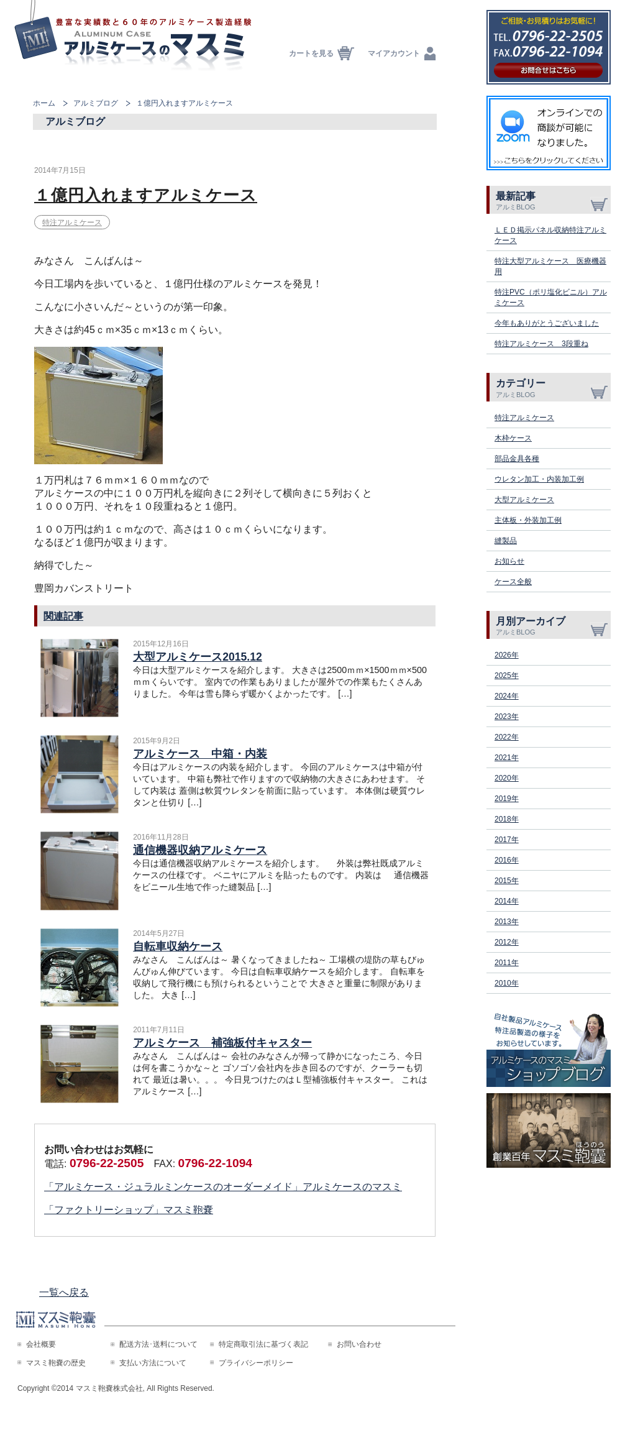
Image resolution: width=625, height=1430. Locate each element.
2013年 (507, 921)
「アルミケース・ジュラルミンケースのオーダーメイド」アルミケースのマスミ (223, 1186)
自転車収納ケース (177, 946)
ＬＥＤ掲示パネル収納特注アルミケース (550, 235)
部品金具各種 (517, 458)
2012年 (507, 942)
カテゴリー (553, 388)
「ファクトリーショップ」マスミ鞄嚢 (128, 1209)
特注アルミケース (72, 222)
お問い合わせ (359, 1344)
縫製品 (506, 540)
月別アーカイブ (553, 626)
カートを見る (311, 53)
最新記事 (553, 201)
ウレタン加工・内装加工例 (539, 479)
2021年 (507, 757)
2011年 (507, 962)
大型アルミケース (524, 499)
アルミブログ (95, 103)
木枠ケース (513, 438)
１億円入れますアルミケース (145, 195)
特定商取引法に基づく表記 (263, 1344)
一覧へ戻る (64, 1292)
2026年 (507, 655)
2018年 (507, 819)
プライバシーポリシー (256, 1363)
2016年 (507, 860)
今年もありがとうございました (547, 323)
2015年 (507, 880)
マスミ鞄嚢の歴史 (56, 1363)
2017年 (507, 839)
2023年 (507, 716)
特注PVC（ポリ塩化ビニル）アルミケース (551, 297)
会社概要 (41, 1344)
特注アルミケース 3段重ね (541, 343)
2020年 (507, 778)
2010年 (507, 983)
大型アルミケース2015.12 (197, 657)
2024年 (507, 696)
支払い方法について (152, 1363)
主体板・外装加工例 (528, 520)
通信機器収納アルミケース (200, 850)
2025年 (507, 675)
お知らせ (509, 561)
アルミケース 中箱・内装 (200, 754)
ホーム (44, 103)
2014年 (507, 901)
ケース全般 (513, 581)
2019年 (507, 798)
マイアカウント (394, 53)
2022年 (507, 737)
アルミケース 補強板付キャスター (222, 1043)
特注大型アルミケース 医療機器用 (550, 266)
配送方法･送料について (158, 1344)
